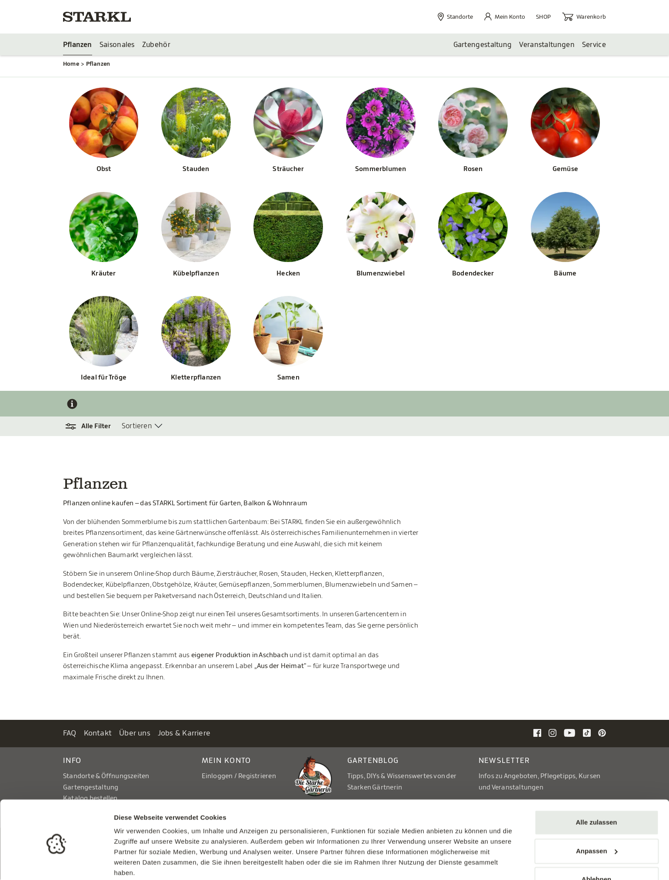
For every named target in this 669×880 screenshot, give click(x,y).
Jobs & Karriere (184, 733)
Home (71, 64)
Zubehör (156, 45)
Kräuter (103, 274)
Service (594, 45)
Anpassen (597, 816)
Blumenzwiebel (380, 274)
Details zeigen (136, 863)
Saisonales (117, 45)
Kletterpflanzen (196, 378)
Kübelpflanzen (196, 274)
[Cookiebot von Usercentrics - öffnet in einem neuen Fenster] (56, 863)
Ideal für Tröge (103, 378)
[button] (92, 427)
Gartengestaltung (482, 45)
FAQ (70, 733)
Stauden (196, 169)
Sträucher (288, 169)
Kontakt (98, 733)
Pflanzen (77, 45)
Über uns (134, 733)
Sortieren (137, 426)
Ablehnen (596, 845)
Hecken (288, 274)
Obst (104, 169)
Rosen (473, 169)
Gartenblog (373, 761)
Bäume (565, 274)
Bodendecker (473, 274)
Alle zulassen (596, 788)
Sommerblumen (380, 169)
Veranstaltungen (547, 45)
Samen (288, 378)
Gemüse (565, 169)
